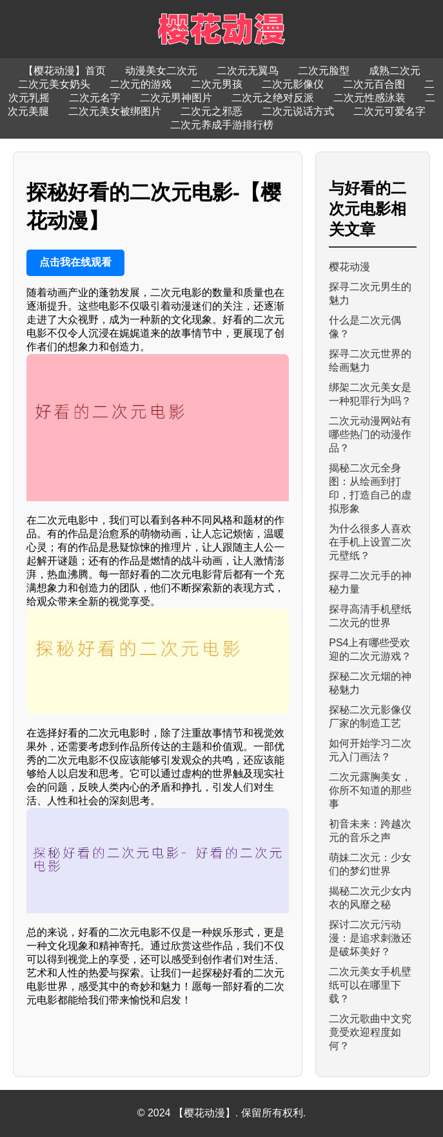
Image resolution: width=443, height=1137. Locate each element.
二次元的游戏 (141, 84)
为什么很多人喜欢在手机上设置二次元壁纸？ (370, 542)
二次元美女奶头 (54, 84)
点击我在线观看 (75, 262)
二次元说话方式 (298, 111)
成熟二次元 (394, 70)
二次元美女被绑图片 (114, 111)
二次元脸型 (323, 70)
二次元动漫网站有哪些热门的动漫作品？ (370, 434)
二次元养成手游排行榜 (221, 124)
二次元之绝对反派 (272, 97)
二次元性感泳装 (369, 97)
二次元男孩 (216, 84)
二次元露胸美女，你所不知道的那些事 (370, 790)
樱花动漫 (349, 266)
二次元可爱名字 (389, 111)
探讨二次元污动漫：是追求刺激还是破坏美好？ (370, 938)
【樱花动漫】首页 (64, 70)
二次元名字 (95, 97)
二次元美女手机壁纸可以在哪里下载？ (370, 985)
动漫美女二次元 (161, 70)
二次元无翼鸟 (248, 70)
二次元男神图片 (176, 97)
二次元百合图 (374, 84)
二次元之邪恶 (211, 111)
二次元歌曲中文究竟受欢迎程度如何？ (370, 1032)
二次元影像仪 (293, 84)
